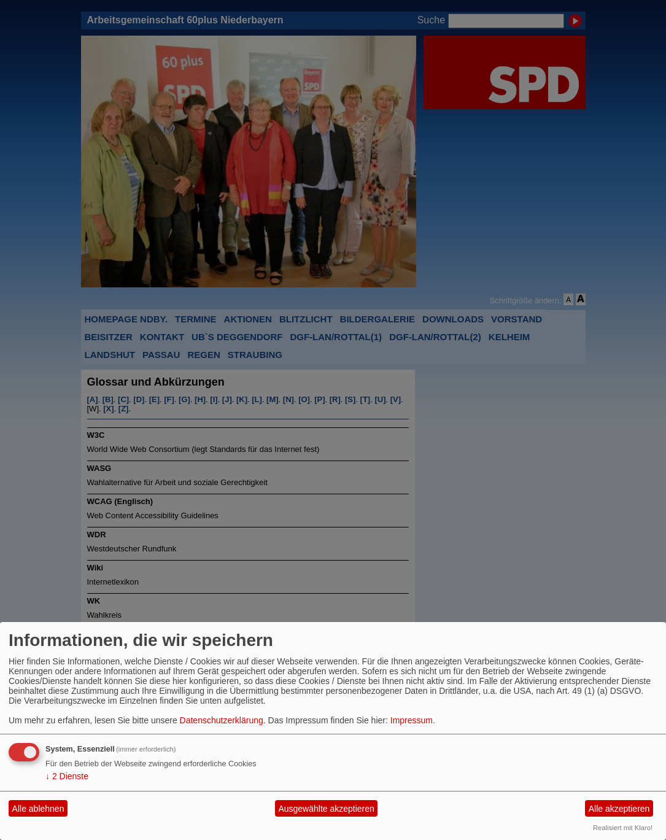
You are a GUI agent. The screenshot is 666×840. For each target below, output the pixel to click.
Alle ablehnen (38, 809)
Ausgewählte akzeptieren (326, 809)
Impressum (411, 720)
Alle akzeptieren (619, 809)
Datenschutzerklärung (221, 720)
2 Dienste (66, 776)
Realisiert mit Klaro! (622, 827)
